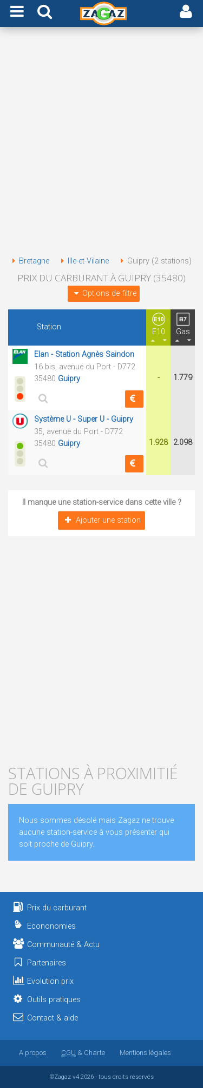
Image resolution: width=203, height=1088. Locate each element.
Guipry (69, 378)
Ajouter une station (101, 520)
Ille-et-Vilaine (83, 261)
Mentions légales (145, 1053)
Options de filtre (103, 293)
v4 (76, 1076)
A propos (33, 1053)
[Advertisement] (101, 143)
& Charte (83, 1053)
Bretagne (28, 261)
